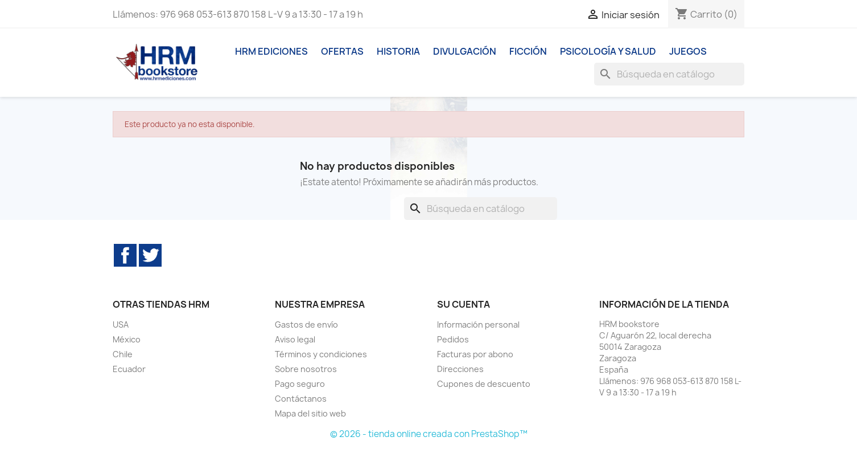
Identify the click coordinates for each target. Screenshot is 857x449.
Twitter (150, 255)
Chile (123, 354)
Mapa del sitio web (310, 413)
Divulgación (464, 51)
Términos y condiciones (321, 354)
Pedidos (453, 339)
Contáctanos (301, 398)
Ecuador (129, 369)
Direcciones (460, 369)
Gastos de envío (306, 324)
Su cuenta (463, 304)
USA (121, 324)
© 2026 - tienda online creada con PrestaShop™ (429, 434)
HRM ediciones (271, 51)
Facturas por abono (475, 354)
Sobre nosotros (306, 369)
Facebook (125, 255)
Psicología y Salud (608, 51)
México (127, 339)
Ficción (528, 51)
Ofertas (342, 51)
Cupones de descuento (483, 383)
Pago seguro (300, 383)
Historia (398, 51)
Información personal (478, 324)
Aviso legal (295, 339)
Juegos (688, 51)
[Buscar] (669, 74)
